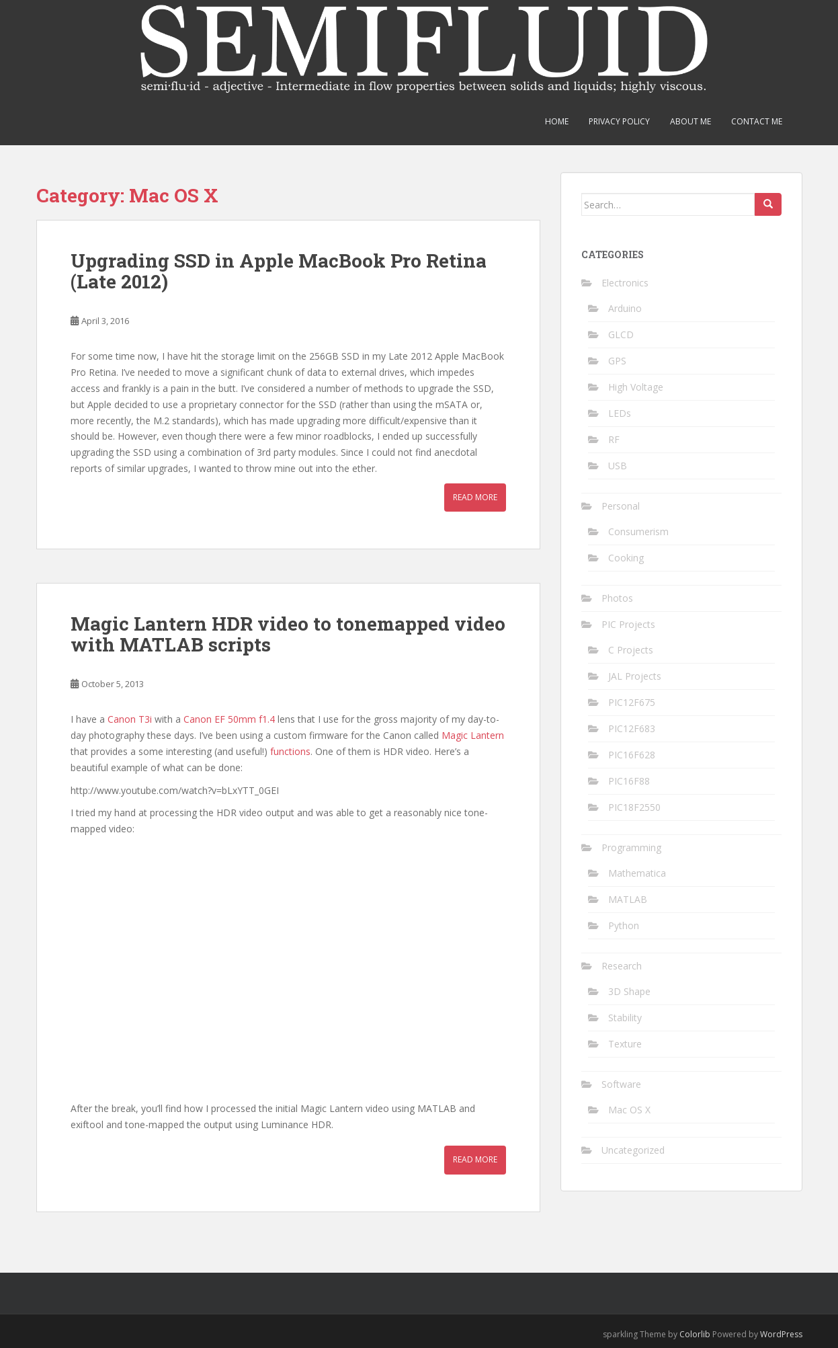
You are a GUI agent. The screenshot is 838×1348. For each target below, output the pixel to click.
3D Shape (629, 991)
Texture (625, 1043)
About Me (690, 121)
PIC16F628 (631, 754)
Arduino (625, 308)
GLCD (621, 334)
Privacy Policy (619, 121)
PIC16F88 (629, 781)
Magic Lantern (473, 735)
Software (621, 1084)
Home (557, 121)
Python (623, 925)
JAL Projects (634, 676)
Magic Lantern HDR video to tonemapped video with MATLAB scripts (288, 634)
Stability (625, 1017)
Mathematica (637, 873)
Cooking (626, 557)
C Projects (630, 649)
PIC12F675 (631, 702)
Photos (617, 598)
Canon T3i (130, 719)
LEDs (619, 413)
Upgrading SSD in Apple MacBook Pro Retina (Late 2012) (279, 271)
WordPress (781, 1334)
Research (621, 965)
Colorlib (694, 1334)
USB (617, 465)
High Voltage (635, 387)
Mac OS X (629, 1109)
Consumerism (638, 531)
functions (290, 751)
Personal (620, 506)
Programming (631, 847)
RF (614, 439)
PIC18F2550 (634, 807)
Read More (475, 497)
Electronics (624, 282)
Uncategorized (633, 1150)
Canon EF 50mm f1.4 (229, 719)
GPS (617, 360)
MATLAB (627, 899)
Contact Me (756, 121)
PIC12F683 (631, 728)
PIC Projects (628, 624)
